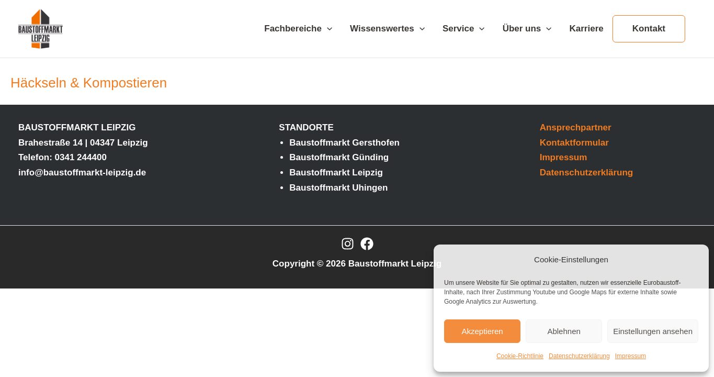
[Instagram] (347, 243)
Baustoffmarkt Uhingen (338, 188)
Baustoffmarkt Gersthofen (344, 143)
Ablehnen (563, 331)
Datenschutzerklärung (579, 356)
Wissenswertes (387, 29)
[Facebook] (366, 243)
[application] (327, 29)
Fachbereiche (298, 29)
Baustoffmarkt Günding (339, 157)
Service (464, 29)
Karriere (587, 29)
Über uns (527, 29)
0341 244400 (81, 157)
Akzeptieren (482, 331)
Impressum (630, 356)
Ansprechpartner (575, 127)
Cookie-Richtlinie (519, 356)
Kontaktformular (574, 143)
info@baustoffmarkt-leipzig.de (82, 173)
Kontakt (648, 29)
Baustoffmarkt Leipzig (336, 173)
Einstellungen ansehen (653, 331)
